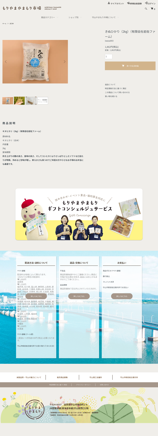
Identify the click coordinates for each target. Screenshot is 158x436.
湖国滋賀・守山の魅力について (29, 378)
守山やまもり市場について (104, 17)
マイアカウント (116, 3)
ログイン (152, 3)
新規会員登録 (135, 3)
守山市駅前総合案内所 (129, 378)
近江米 (12, 23)
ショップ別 (73, 17)
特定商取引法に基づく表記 (117, 88)
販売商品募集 (62, 378)
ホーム (4, 23)
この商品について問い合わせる (119, 92)
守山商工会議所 (96, 378)
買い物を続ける (112, 96)
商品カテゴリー (48, 17)
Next (64, 61)
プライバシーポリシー (83, 386)
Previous (6, 61)
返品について (111, 84)
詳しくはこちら (36, 297)
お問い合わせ (100, 386)
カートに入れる (130, 66)
